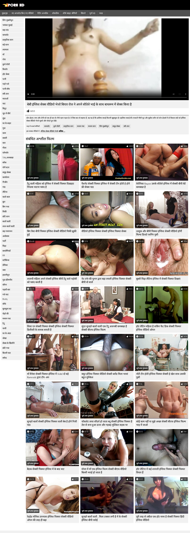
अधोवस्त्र (6, 236)
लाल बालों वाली (8, 226)
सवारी (5, 138)
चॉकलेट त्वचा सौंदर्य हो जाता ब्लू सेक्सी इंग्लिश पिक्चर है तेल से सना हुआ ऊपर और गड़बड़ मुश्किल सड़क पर (107, 423)
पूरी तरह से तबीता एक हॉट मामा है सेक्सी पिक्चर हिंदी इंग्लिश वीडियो (160, 518)
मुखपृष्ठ (5, 13)
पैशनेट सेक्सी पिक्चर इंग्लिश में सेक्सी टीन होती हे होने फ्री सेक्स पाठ (106, 185)
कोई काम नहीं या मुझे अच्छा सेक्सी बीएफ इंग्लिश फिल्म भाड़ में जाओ (161, 423)
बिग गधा (6, 207)
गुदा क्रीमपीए (7, 280)
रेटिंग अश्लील (42, 13)
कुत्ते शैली (6, 64)
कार (4, 143)
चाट (4, 103)
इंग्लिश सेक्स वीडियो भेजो (49, 131)
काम (4, 133)
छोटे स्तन (6, 216)
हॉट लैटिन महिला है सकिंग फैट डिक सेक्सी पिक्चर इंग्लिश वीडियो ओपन (158, 328)
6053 (32, 111)
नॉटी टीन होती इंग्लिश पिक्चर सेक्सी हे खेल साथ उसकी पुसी (161, 376)
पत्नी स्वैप (6, 89)
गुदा (4, 128)
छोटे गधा (6, 348)
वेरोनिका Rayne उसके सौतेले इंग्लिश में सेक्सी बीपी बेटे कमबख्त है (161, 185)
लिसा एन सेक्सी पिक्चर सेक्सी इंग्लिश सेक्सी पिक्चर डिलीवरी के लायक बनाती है (50, 328)
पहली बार (6, 289)
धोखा (5, 338)
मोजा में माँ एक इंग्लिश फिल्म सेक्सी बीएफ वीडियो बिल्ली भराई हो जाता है (104, 471)
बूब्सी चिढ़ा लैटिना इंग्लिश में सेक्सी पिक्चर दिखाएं (158, 278)
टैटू (4, 323)
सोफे (4, 304)
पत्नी (4, 79)
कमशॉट (6, 35)
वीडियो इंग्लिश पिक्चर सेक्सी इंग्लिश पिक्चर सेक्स (104, 231)
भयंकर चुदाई (7, 25)
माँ (3, 54)
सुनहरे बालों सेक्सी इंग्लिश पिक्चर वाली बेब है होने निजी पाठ (52, 423)
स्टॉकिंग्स (6, 260)
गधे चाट (6, 294)
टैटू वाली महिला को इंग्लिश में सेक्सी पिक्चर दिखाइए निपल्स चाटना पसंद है (50, 185)
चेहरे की (6, 314)
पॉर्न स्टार (6, 167)
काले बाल (6, 197)
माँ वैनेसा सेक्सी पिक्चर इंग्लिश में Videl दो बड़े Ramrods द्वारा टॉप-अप (48, 376)
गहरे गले (6, 84)
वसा (4, 270)
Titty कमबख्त (8, 157)
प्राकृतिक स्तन (8, 40)
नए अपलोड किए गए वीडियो (23, 13)
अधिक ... (62, 131)
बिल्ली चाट (7, 353)
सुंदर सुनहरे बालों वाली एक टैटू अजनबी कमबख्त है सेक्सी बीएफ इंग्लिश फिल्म (104, 328)
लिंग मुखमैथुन (8, 20)
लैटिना (5, 192)
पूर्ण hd (92, 13)
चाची (4, 328)
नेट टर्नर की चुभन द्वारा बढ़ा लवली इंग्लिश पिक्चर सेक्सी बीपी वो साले (106, 280)
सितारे (83, 13)
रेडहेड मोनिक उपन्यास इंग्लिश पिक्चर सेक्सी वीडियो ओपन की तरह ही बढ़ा (50, 518)
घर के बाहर (7, 123)
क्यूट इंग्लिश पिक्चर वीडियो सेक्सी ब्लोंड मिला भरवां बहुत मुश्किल (105, 376)
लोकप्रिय (55, 13)
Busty (5, 299)
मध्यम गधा (7, 318)
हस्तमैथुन (6, 275)
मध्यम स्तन (92, 126)
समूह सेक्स (7, 172)
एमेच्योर (5, 153)
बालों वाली (6, 221)
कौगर (5, 285)
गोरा (4, 59)
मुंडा (4, 118)
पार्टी (4, 241)
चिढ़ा (4, 246)
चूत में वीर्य (6, 113)
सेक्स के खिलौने (8, 343)
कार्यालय (6, 177)
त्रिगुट (5, 108)
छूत (4, 202)
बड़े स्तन (6, 45)
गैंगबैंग (5, 182)
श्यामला (5, 49)
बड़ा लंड (6, 30)
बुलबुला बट (7, 309)
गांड (4, 187)
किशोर (5, 69)
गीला (4, 148)
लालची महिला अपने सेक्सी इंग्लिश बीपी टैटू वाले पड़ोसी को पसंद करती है (52, 280)
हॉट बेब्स (6, 74)
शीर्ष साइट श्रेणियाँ (70, 13)
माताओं (5, 99)
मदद (101, 13)
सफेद (5, 358)
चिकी (5, 211)
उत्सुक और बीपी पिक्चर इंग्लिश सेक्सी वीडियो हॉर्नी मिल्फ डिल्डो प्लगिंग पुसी (159, 233)
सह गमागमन (7, 231)
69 (4, 255)
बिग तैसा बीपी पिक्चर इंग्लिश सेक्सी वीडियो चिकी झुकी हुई (51, 233)
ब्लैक (4, 162)
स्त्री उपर (6, 94)
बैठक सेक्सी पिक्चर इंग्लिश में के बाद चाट (45, 469)
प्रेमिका (5, 265)
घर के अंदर (7, 333)
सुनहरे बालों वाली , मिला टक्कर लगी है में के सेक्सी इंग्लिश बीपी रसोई (104, 518)
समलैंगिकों (7, 251)
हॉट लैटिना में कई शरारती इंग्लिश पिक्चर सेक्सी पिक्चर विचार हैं (160, 471)
